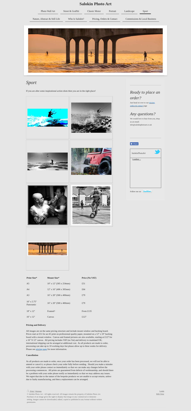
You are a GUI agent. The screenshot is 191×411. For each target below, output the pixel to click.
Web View (160, 394)
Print (30, 391)
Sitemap (38, 391)
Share (134, 144)
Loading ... (136, 159)
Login (162, 391)
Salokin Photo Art (96, 3)
